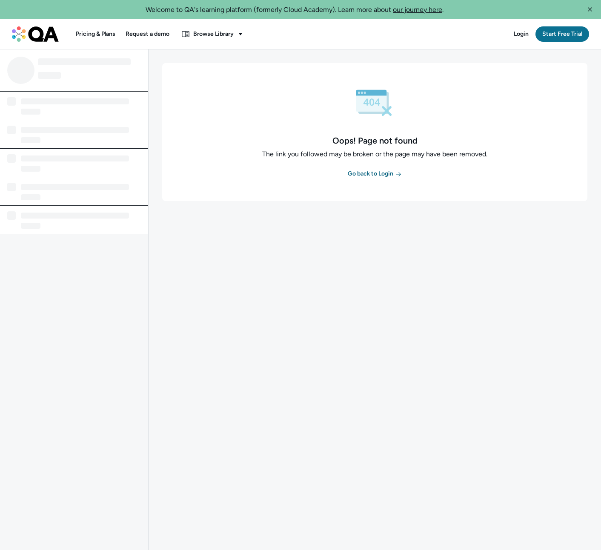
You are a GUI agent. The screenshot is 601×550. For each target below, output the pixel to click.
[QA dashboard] (35, 34)
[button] (590, 9)
